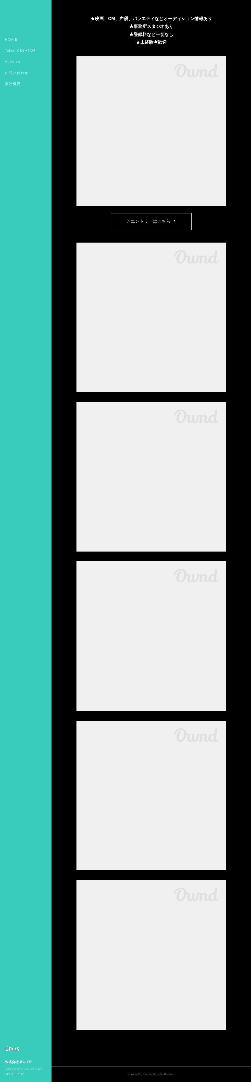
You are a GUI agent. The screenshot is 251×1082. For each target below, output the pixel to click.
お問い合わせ (16, 73)
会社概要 (13, 84)
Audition (12, 62)
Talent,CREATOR (20, 51)
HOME (11, 40)
